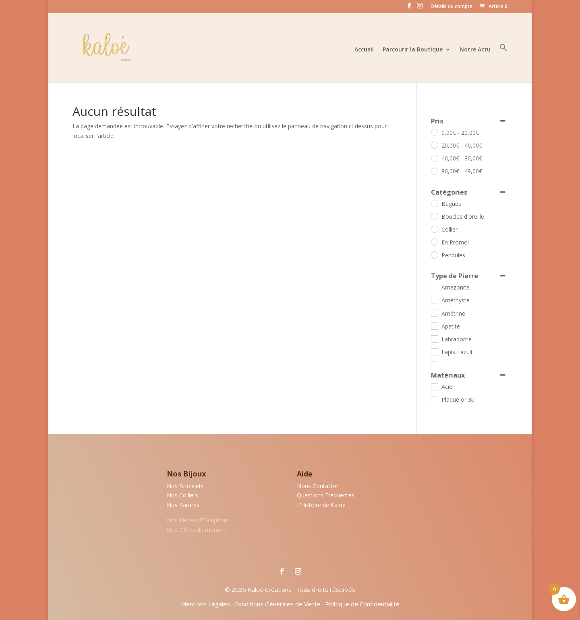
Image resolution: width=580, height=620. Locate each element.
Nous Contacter (317, 486)
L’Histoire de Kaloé (321, 505)
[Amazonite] (434, 287)
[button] (503, 62)
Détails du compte (451, 7)
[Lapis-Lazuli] (434, 351)
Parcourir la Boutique (413, 50)
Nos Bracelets (185, 486)
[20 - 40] (434, 145)
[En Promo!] (434, 241)
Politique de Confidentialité (362, 604)
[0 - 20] (434, 132)
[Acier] (434, 386)
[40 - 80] (434, 158)
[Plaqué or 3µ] (434, 399)
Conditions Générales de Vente (277, 604)
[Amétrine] (434, 313)
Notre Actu (475, 50)
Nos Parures (183, 505)
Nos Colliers (182, 495)
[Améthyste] (434, 300)
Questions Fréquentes (325, 495)
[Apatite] (434, 325)
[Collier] (434, 229)
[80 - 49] (434, 171)
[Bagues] (434, 203)
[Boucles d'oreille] (434, 216)
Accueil (364, 50)
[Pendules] (434, 254)
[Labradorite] (434, 338)
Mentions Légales (205, 604)
